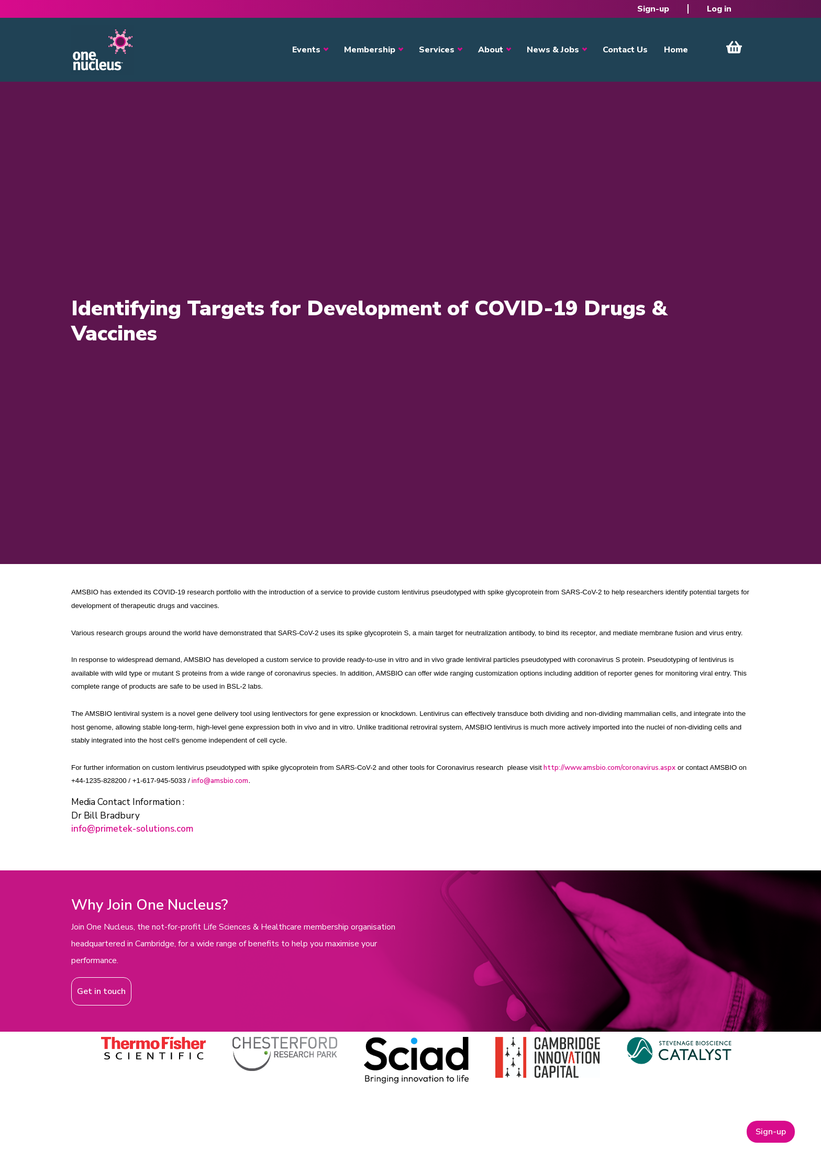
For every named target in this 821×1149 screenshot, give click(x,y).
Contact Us (625, 50)
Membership (369, 50)
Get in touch (101, 991)
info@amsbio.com (220, 781)
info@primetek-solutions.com (132, 829)
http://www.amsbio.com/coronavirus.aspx (609, 767)
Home (676, 50)
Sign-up (653, 9)
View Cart (734, 47)
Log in (719, 9)
